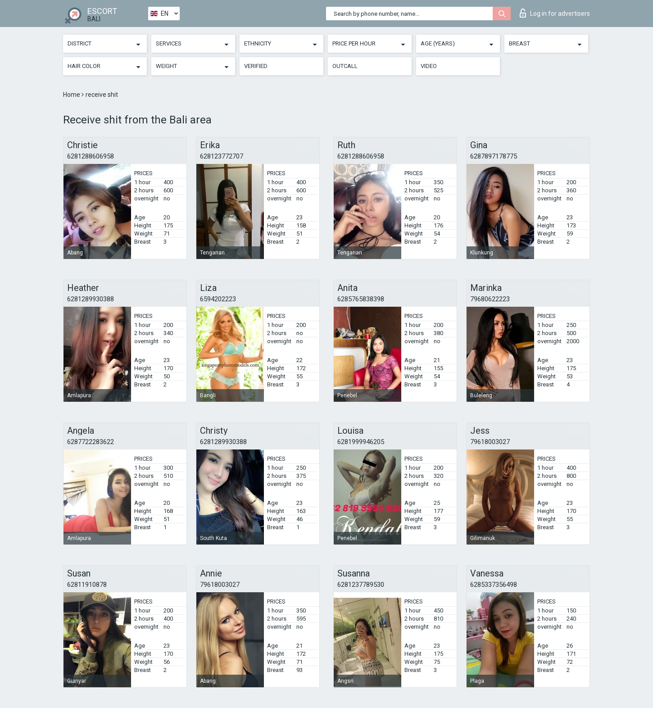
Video (429, 66)
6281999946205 (360, 442)
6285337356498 (493, 585)
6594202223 (218, 299)
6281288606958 (90, 156)
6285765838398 (360, 299)
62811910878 (87, 585)
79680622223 (490, 299)
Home (72, 94)
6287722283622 (90, 442)
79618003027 (490, 442)
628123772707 (221, 156)
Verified (256, 66)
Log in (555, 13)
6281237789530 (360, 585)
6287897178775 (493, 156)
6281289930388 (90, 299)
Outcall (345, 66)
